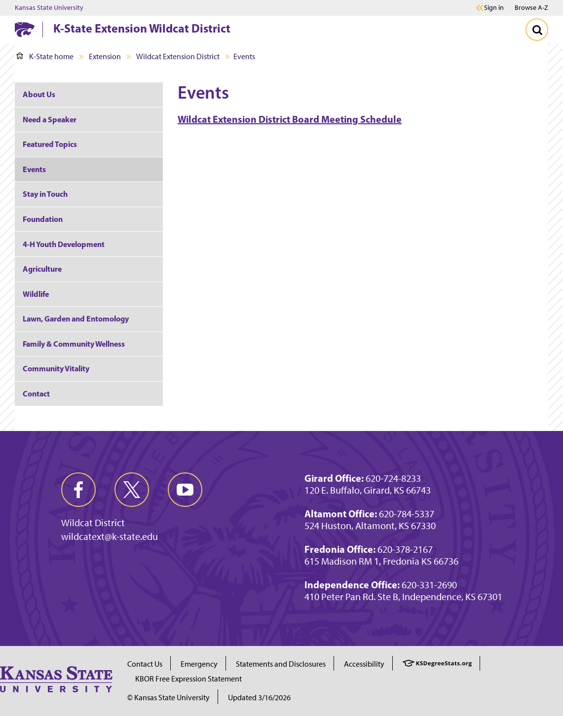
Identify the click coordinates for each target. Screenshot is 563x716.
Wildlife (36, 294)
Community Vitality (56, 368)
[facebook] (78, 489)
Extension (105, 56)
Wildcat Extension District (178, 56)
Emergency (199, 664)
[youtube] (185, 489)
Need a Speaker (49, 119)
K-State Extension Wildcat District (141, 28)
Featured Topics (50, 144)
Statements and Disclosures (281, 664)
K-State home (45, 56)
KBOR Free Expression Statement (188, 678)
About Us (39, 94)
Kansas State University (49, 8)
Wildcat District (93, 523)
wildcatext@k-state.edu (109, 536)
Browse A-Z (531, 7)
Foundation (43, 219)
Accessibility (364, 664)
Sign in (494, 8)
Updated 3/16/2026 (259, 697)
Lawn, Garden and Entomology (76, 318)
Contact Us (144, 664)
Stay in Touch (45, 194)
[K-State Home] (25, 29)
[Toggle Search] (536, 29)
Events (34, 169)
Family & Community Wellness (74, 344)
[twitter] (131, 489)
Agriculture (42, 269)
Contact (36, 393)
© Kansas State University (168, 697)
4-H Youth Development (64, 244)
